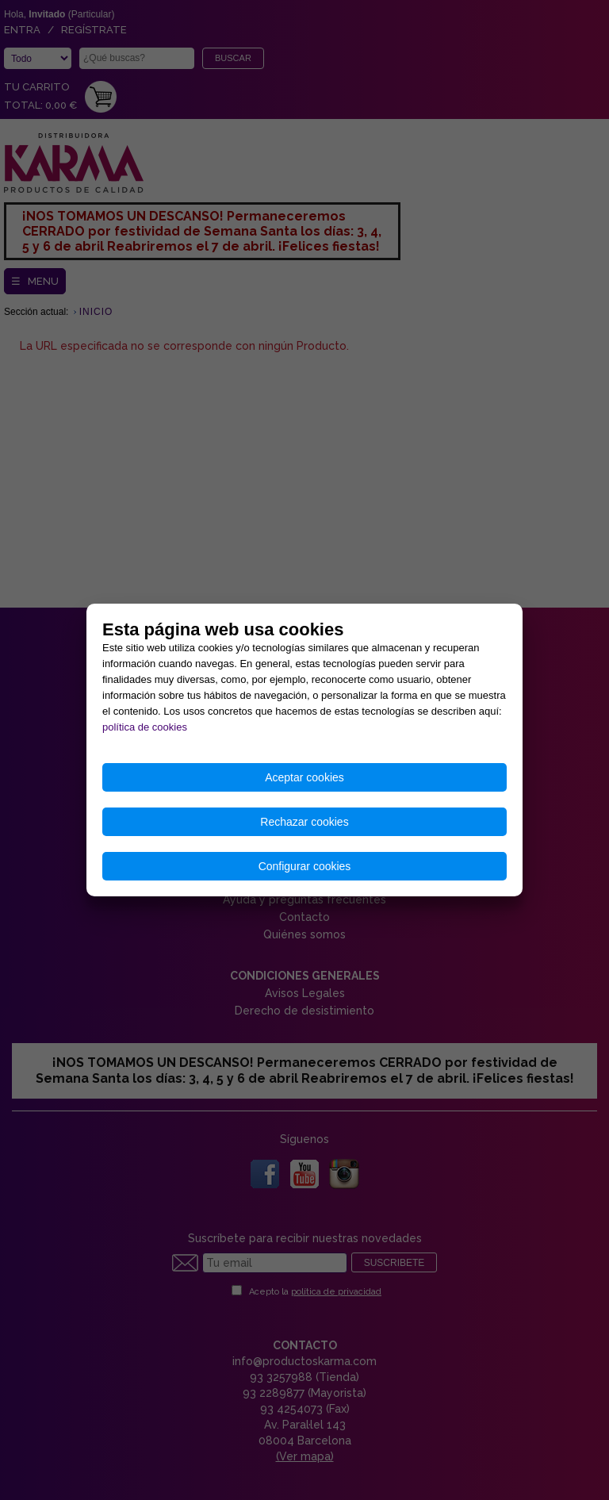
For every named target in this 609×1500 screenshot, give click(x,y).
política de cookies (144, 727)
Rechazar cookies (304, 821)
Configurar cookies (305, 866)
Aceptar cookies (304, 777)
